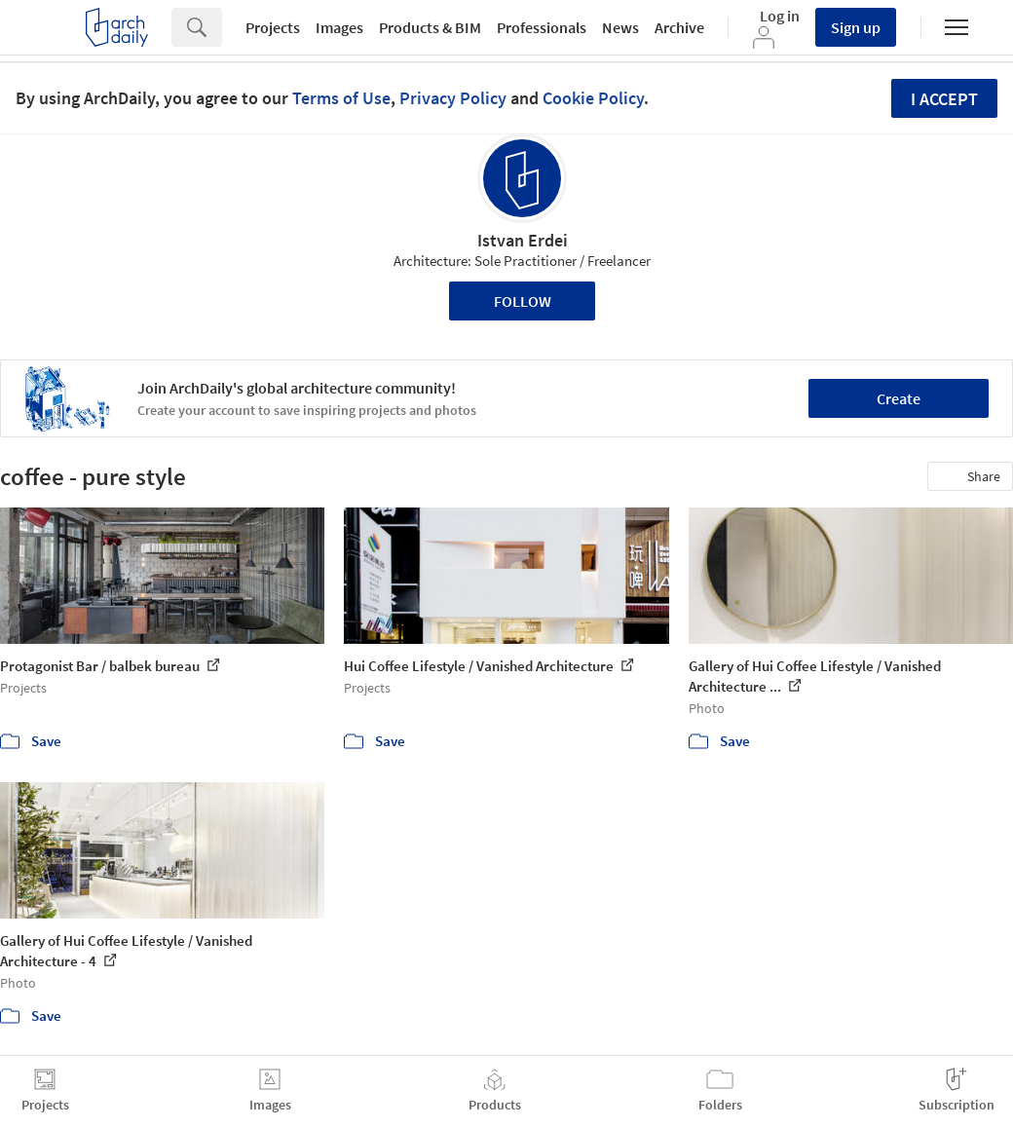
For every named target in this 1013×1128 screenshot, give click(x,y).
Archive (679, 27)
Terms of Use (341, 98)
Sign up (856, 27)
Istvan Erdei (522, 240)
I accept (944, 99)
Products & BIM (430, 27)
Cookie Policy (593, 98)
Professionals (541, 27)
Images (339, 27)
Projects (272, 27)
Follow (522, 301)
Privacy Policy (452, 98)
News (620, 27)
